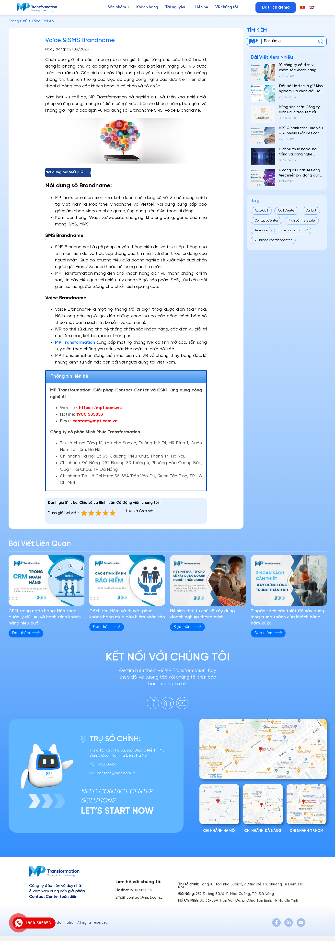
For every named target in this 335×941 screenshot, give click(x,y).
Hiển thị (84, 172)
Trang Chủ (18, 21)
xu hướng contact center (273, 240)
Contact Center (266, 220)
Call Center (286, 210)
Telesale (261, 230)
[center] (320, 41)
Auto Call (261, 210)
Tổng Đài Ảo (42, 21)
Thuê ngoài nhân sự (292, 230)
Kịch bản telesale (302, 220)
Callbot (311, 210)
